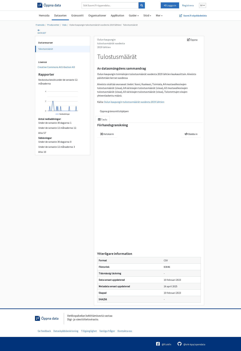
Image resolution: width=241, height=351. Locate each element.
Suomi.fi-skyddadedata (195, 15)
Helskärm (107, 134)
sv (202, 5)
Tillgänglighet (89, 330)
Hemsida (44, 15)
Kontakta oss (124, 330)
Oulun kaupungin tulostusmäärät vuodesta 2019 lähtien (95, 24)
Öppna (192, 39)
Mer (158, 15)
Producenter (53, 24)
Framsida (40, 24)
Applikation (117, 15)
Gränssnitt (77, 15)
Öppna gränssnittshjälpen (114, 111)
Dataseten (60, 15)
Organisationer (97, 15)
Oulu (64, 24)
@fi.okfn (163, 344)
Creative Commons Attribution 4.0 (56, 67)
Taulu (102, 119)
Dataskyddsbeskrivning (65, 330)
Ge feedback (44, 330)
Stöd (146, 15)
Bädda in (191, 134)
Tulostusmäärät (130, 24)
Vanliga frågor (107, 330)
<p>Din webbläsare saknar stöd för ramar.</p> (149, 196)
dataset (42, 32)
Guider (133, 15)
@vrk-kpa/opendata (191, 344)
